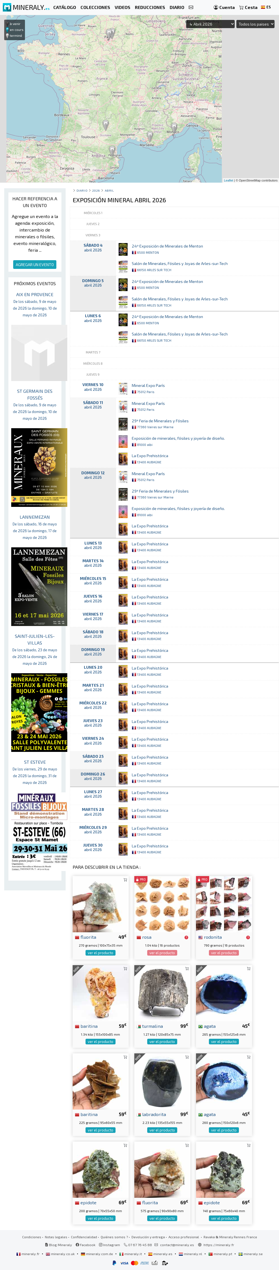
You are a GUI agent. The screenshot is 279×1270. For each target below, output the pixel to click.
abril (109, 190)
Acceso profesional (184, 1237)
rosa (144, 937)
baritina (86, 1026)
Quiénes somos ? (114, 1237)
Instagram (109, 1245)
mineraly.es (160, 1254)
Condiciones (31, 1237)
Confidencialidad (84, 1237)
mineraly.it (131, 1254)
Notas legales (56, 1237)
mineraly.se (250, 1254)
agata (207, 1026)
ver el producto (100, 953)
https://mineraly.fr (219, 1245)
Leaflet (228, 180)
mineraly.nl (191, 1254)
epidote (85, 1202)
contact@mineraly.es (177, 1245)
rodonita (210, 937)
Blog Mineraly (58, 1245)
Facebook (85, 1245)
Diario (82, 190)
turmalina (150, 1026)
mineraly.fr (28, 1254)
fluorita (85, 937)
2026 (96, 190)
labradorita (151, 1114)
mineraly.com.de (97, 1254)
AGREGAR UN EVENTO (35, 264)
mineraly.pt (220, 1254)
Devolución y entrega (148, 1237)
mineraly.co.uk (60, 1254)
